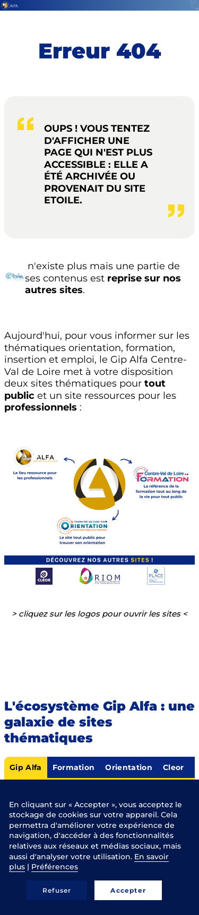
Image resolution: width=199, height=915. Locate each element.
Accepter (128, 890)
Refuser (56, 890)
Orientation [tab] (128, 767)
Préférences (54, 866)
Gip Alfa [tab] (26, 767)
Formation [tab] (74, 767)
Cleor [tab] (173, 767)
